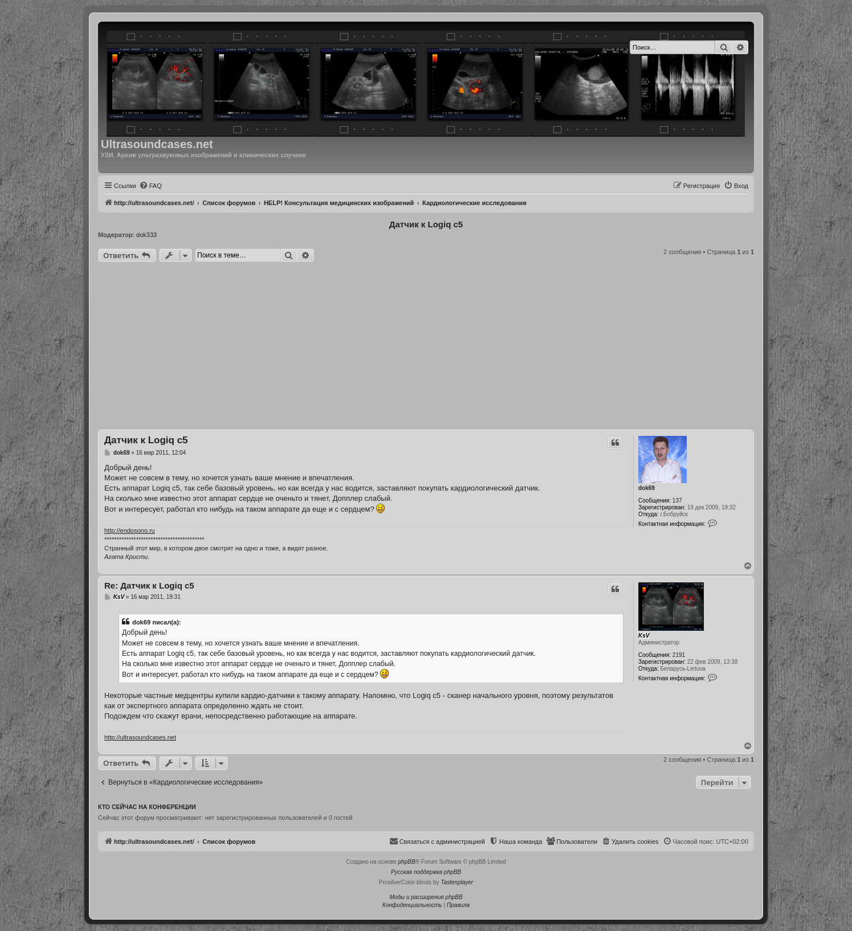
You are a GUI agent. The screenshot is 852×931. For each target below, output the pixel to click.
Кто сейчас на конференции (147, 806)
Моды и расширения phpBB (425, 897)
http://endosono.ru (129, 530)
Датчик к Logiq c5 (426, 224)
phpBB (406, 862)
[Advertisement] (426, 347)
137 (677, 500)
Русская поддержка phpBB (426, 872)
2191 (678, 655)
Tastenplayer (457, 882)
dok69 (646, 488)
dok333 (146, 234)
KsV (643, 635)
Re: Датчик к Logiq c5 (149, 585)
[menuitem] (150, 186)
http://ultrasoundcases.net (140, 737)
